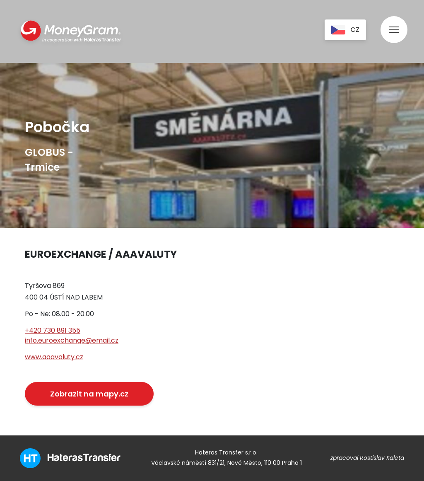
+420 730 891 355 (52, 330)
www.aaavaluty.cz (54, 357)
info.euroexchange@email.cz (71, 340)
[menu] (394, 22)
